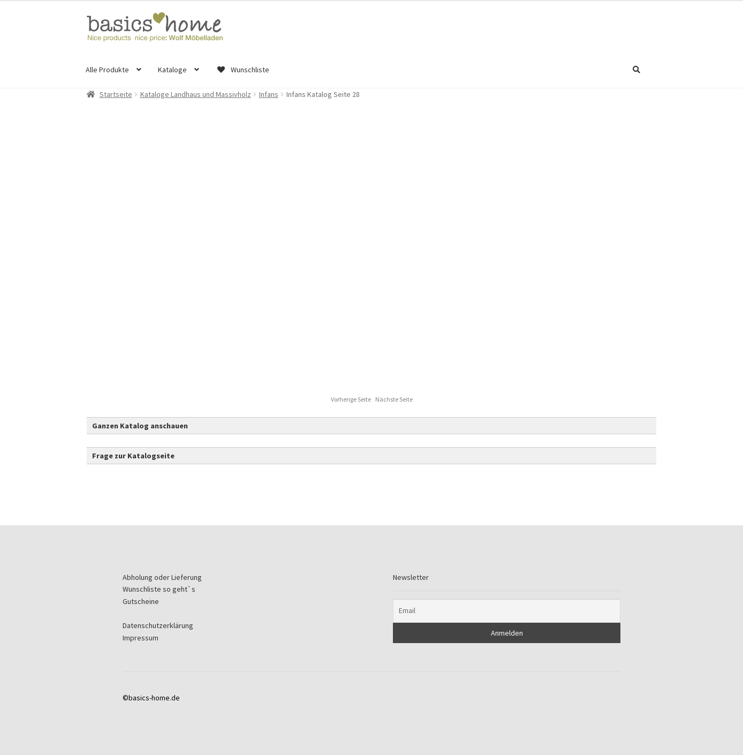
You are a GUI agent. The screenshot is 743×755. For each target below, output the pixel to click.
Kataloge (172, 69)
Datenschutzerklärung (158, 625)
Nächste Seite (394, 399)
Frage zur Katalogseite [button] (133, 455)
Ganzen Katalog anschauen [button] (140, 426)
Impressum (140, 638)
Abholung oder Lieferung (162, 577)
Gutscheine (141, 601)
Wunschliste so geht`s (159, 589)
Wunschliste (242, 69)
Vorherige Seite (351, 399)
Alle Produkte (107, 69)
